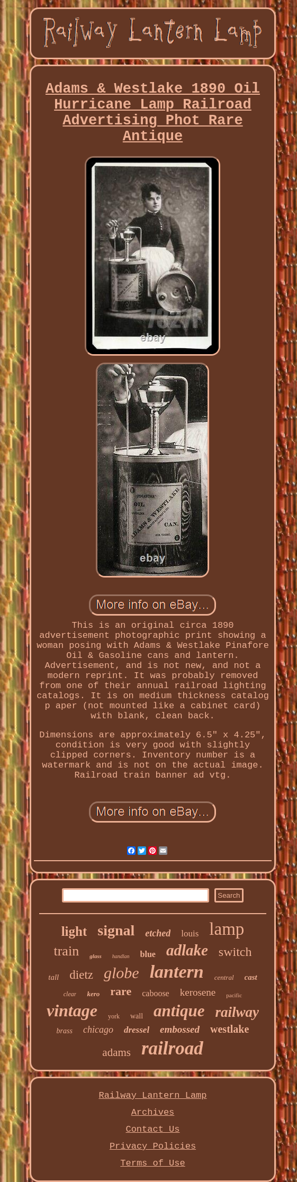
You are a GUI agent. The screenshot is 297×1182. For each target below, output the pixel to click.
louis (190, 933)
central (224, 977)
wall (136, 1016)
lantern (177, 971)
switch (235, 952)
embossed (180, 1029)
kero (93, 994)
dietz (81, 974)
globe (121, 972)
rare (120, 991)
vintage (72, 1010)
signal (115, 930)
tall (53, 977)
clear (70, 994)
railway (237, 1012)
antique (179, 1010)
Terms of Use (152, 1163)
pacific (234, 995)
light (74, 931)
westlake (229, 1029)
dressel (136, 1030)
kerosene (198, 992)
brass (65, 1031)
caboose (155, 993)
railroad (172, 1048)
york (114, 1016)
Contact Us (152, 1129)
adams (116, 1052)
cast (251, 977)
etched (157, 933)
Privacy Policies (153, 1146)
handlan (121, 956)
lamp (226, 929)
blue (148, 954)
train (66, 951)
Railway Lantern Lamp (152, 1095)
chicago (98, 1029)
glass (95, 956)
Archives (153, 1112)
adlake (187, 950)
